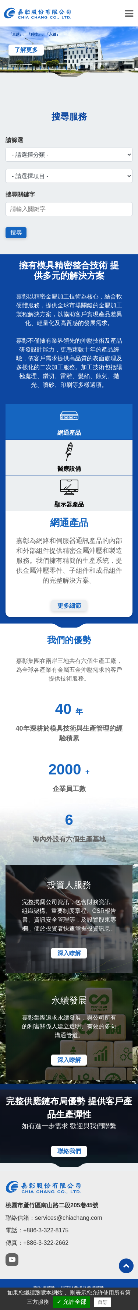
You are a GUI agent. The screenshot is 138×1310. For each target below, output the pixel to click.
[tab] (69, 421)
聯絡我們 (69, 1151)
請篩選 (14, 140)
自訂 (102, 1302)
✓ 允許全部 (71, 1302)
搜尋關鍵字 (20, 194)
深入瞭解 (69, 953)
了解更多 (26, 50)
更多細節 (69, 606)
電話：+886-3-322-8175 (37, 1230)
